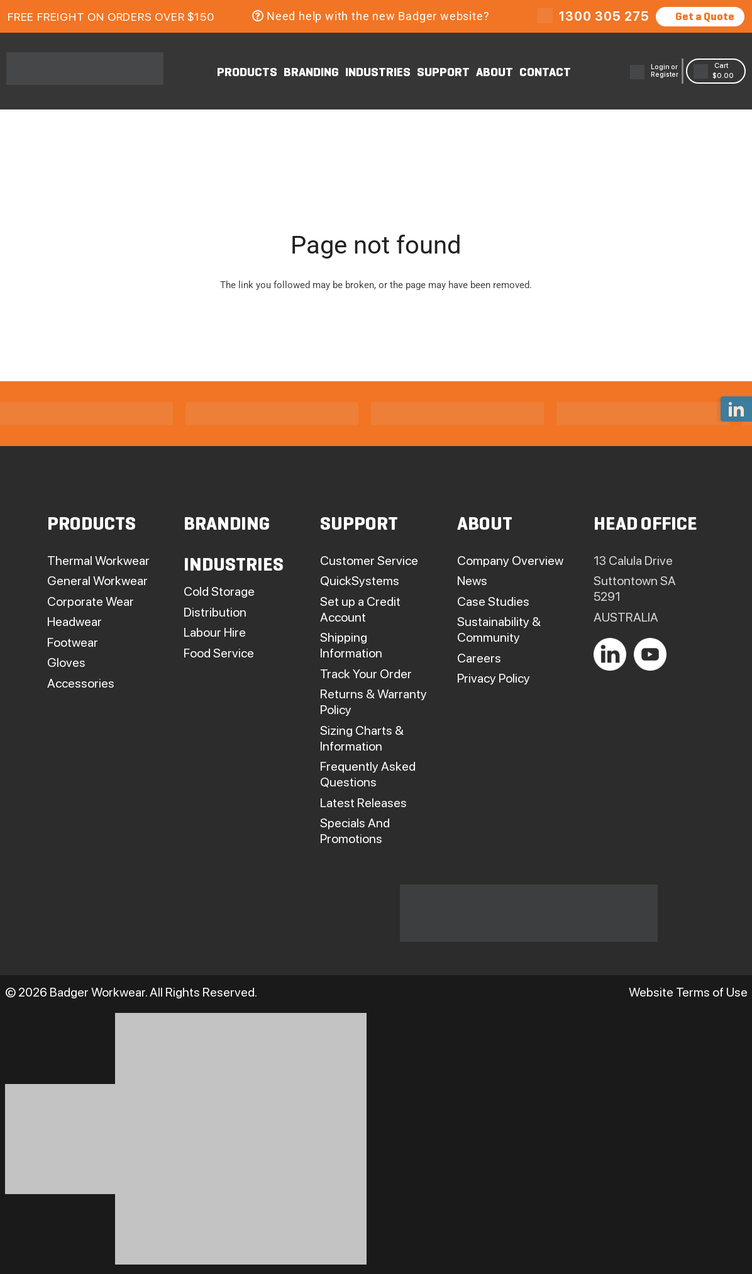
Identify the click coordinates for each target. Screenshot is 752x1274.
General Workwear (97, 580)
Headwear (74, 621)
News (472, 580)
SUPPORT (443, 73)
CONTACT (545, 73)
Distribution (215, 612)
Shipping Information (351, 645)
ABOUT (494, 73)
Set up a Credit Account (360, 609)
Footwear (72, 642)
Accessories (80, 683)
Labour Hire (215, 632)
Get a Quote (700, 17)
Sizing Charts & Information (362, 738)
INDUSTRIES (378, 73)
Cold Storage (219, 591)
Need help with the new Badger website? (370, 16)
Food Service (219, 653)
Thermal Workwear (98, 560)
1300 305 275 (604, 16)
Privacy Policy (493, 678)
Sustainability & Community (499, 629)
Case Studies (493, 601)
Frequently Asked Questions (368, 774)
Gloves (66, 662)
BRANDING (311, 73)
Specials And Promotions (355, 830)
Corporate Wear (90, 601)
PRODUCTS (247, 73)
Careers (479, 658)
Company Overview (510, 560)
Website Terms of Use (688, 992)
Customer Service (369, 560)
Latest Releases (363, 802)
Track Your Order (366, 673)
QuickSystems (359, 580)
